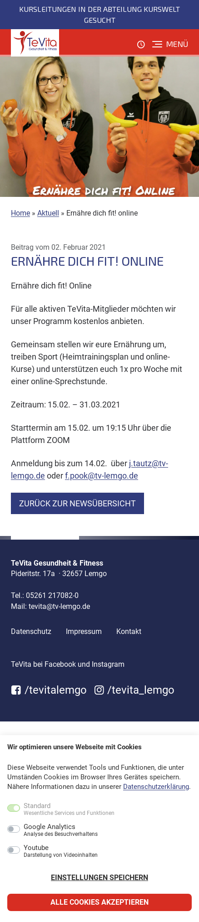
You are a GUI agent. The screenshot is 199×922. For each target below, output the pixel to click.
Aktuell (48, 213)
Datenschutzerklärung (156, 787)
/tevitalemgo (49, 690)
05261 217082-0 (52, 595)
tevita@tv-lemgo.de (59, 606)
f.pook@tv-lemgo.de (101, 475)
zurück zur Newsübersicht (77, 503)
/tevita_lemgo (134, 690)
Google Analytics (61, 830)
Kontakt (128, 631)
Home (20, 213)
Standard (69, 809)
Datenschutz (31, 631)
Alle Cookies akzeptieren (99, 902)
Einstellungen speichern (99, 877)
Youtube (61, 851)
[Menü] (170, 44)
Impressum (84, 631)
